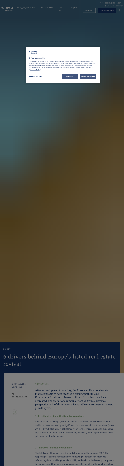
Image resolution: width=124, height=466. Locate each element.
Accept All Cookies (88, 76)
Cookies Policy (35, 70)
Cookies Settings (35, 76)
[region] (63, 65)
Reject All (69, 76)
